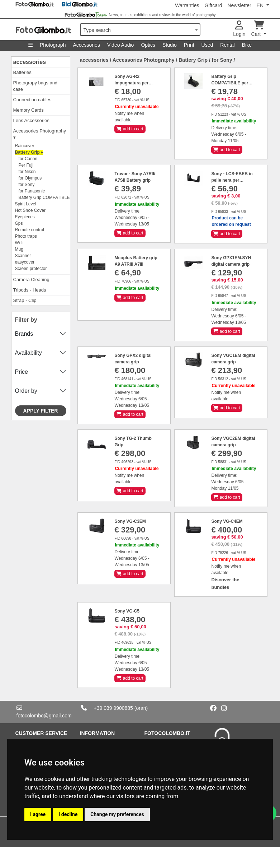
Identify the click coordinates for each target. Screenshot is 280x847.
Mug (19, 249)
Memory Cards (28, 110)
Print (189, 45)
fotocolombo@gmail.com (44, 715)
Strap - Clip (25, 300)
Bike (247, 45)
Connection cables (32, 99)
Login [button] (239, 29)
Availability (28, 353)
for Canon (28, 158)
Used (207, 45)
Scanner (23, 255)
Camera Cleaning (31, 279)
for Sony (27, 184)
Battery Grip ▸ (29, 152)
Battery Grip (193, 60)
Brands (24, 334)
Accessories (86, 45)
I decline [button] (67, 814)
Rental (227, 45)
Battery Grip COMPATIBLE (44, 197)
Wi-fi (19, 242)
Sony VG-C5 (126, 611)
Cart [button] (257, 29)
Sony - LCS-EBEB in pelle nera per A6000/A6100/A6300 (231, 180)
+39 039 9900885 (113, 708)
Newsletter (239, 5)
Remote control (29, 229)
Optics (148, 45)
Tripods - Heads (29, 290)
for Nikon (27, 171)
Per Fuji (26, 165)
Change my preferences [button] (117, 814)
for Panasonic (32, 191)
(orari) (141, 708)
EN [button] (261, 5)
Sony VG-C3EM (130, 521)
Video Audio (120, 45)
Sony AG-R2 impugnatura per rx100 (131, 83)
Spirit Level (25, 203)
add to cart (130, 128)
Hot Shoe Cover (30, 210)
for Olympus (30, 178)
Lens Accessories (31, 120)
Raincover (24, 145)
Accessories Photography (144, 60)
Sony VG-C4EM (226, 521)
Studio (169, 45)
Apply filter (40, 411)
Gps (19, 223)
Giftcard (213, 5)
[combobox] (140, 29)
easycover (25, 262)
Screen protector (31, 268)
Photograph (53, 45)
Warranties (187, 5)
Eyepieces (25, 216)
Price (21, 372)
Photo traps (26, 236)
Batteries (22, 72)
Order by (26, 391)
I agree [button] (38, 814)
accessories (29, 62)
